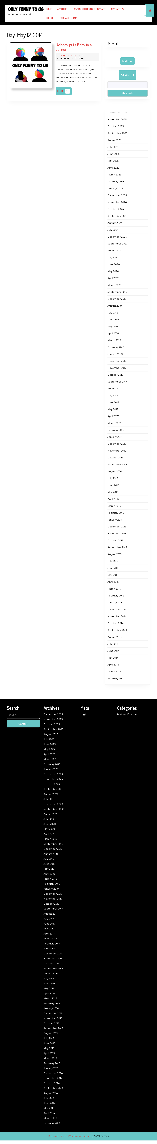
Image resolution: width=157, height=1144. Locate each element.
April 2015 (113, 581)
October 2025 (115, 126)
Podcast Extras (68, 18)
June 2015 (113, 568)
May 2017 (112, 409)
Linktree (127, 61)
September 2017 (117, 381)
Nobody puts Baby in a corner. (74, 47)
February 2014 (115, 678)
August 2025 (114, 140)
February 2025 (115, 181)
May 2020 (113, 271)
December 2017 (116, 361)
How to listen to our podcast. (89, 9)
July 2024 (113, 229)
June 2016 (113, 485)
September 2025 (117, 133)
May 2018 (112, 326)
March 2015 (114, 588)
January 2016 (115, 519)
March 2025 (114, 174)
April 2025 (113, 167)
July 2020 (113, 257)
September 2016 (117, 464)
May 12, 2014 (68, 55)
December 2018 (116, 298)
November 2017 (116, 367)
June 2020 (113, 264)
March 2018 (114, 340)
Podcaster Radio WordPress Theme (69, 1136)
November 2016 (116, 450)
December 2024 (117, 195)
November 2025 (117, 119)
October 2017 (115, 374)
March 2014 (114, 671)
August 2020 (114, 250)
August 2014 (114, 637)
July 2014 (112, 643)
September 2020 (117, 243)
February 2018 (115, 347)
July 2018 (112, 312)
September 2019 (117, 291)
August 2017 (114, 388)
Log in (83, 714)
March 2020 (114, 285)
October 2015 (115, 540)
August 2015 (114, 554)
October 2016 (115, 457)
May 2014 (112, 657)
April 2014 (113, 664)
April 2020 (113, 278)
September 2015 (117, 547)
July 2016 (112, 478)
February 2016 (115, 512)
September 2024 (117, 216)
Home (49, 9)
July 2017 (112, 395)
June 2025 (113, 153)
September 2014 (117, 630)
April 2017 (113, 416)
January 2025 (115, 188)
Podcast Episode (127, 714)
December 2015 (116, 526)
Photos (50, 18)
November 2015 (116, 533)
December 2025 (117, 112)
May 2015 (112, 574)
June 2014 (113, 650)
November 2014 (116, 616)
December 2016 (116, 443)
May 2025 (113, 160)
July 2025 (112, 147)
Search (127, 75)
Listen (64, 91)
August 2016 (114, 471)
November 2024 (117, 202)
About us (62, 9)
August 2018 (114, 305)
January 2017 (115, 436)
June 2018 (113, 319)
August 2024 (114, 222)
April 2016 (113, 499)
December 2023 (117, 236)
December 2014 (116, 609)
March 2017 (114, 423)
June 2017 (113, 402)
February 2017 (115, 430)
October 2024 (115, 209)
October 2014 (115, 623)
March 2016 (114, 505)
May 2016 (112, 492)
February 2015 (115, 595)
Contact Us (117, 9)
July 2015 (112, 561)
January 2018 (115, 354)
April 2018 (113, 333)
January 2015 (115, 602)
